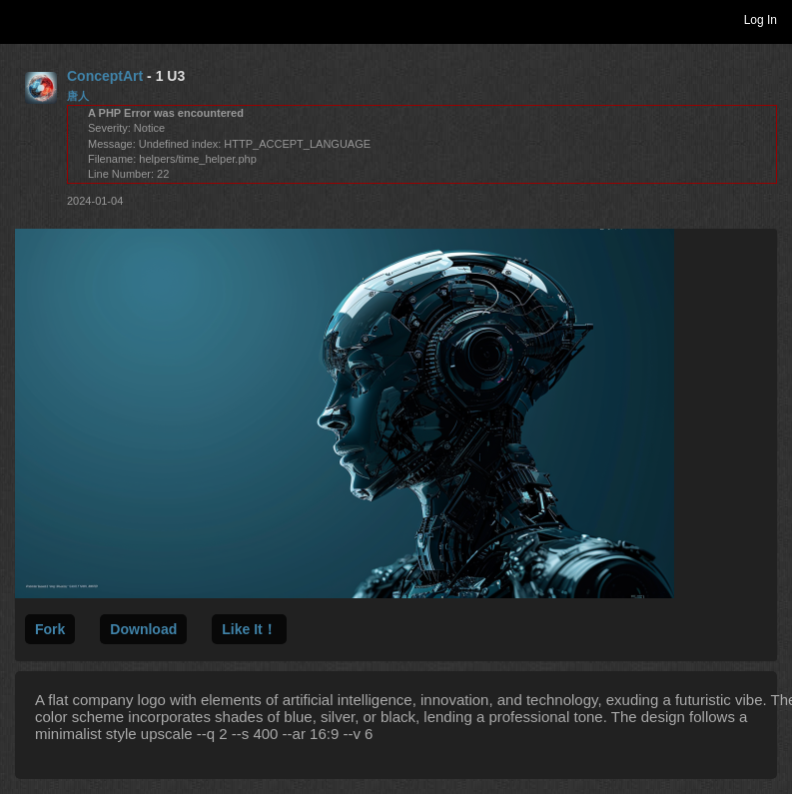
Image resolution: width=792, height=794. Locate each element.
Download (143, 629)
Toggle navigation (24, 19)
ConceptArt (105, 76)
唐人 (78, 96)
